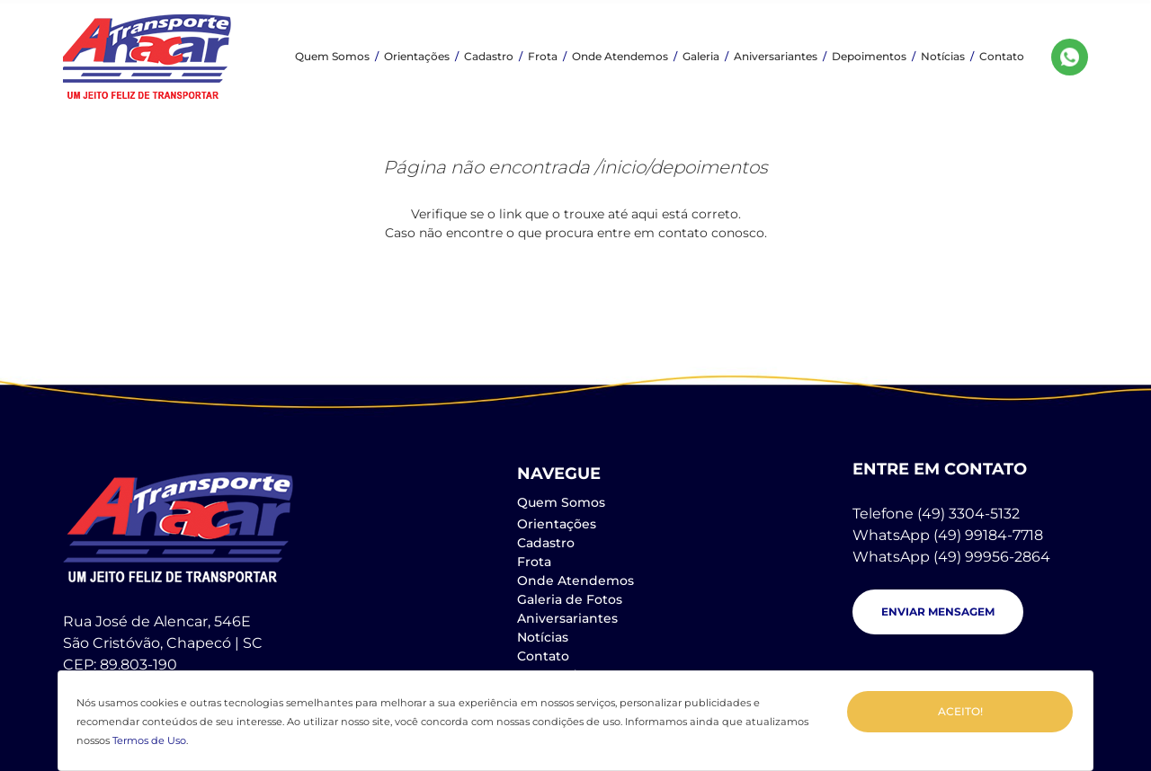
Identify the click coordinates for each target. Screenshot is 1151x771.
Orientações (417, 56)
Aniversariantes (775, 56)
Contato (1001, 56)
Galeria (701, 56)
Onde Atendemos (620, 56)
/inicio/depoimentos (681, 167)
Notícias (943, 56)
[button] (937, 611)
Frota (543, 56)
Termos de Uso (149, 740)
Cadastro (488, 56)
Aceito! (960, 711)
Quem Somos (332, 56)
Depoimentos (869, 56)
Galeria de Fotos (569, 599)
